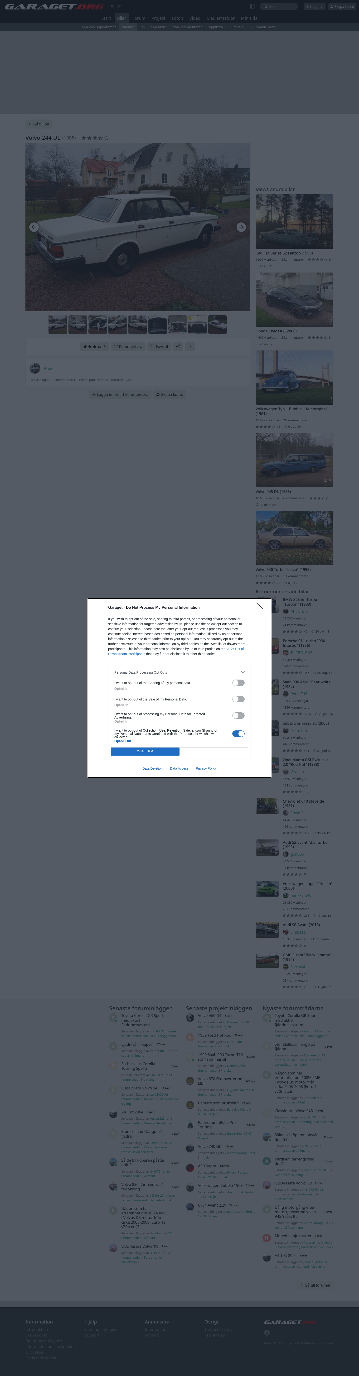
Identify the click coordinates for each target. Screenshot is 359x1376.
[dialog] (179, 688)
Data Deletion (152, 768)
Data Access (179, 768)
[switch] (238, 683)
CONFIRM (145, 751)
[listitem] (179, 672)
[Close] (261, 607)
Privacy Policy (206, 768)
